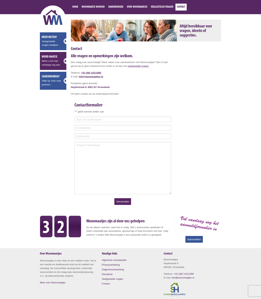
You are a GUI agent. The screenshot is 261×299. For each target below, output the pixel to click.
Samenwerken (115, 6)
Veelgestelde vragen (162, 6)
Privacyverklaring (111, 264)
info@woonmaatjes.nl (183, 277)
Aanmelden (194, 239)
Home (75, 6)
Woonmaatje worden (93, 6)
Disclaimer (107, 274)
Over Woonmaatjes (137, 6)
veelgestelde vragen (138, 66)
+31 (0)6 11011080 (184, 273)
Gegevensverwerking (113, 269)
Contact (181, 6)
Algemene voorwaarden (114, 260)
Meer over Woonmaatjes (52, 282)
